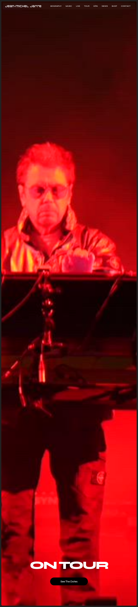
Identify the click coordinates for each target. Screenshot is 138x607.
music (69, 6)
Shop (114, 6)
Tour (86, 6)
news (105, 6)
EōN (96, 6)
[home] (23, 6)
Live (78, 6)
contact (126, 6)
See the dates (69, 581)
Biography (56, 6)
